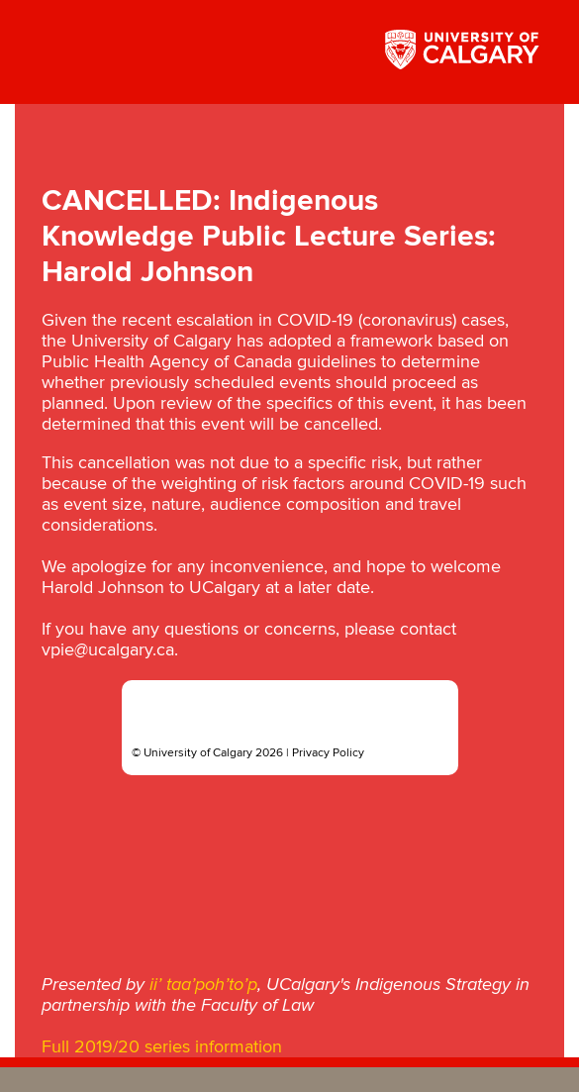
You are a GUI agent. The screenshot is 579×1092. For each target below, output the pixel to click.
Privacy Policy (328, 752)
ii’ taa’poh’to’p (203, 984)
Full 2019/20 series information (162, 1047)
